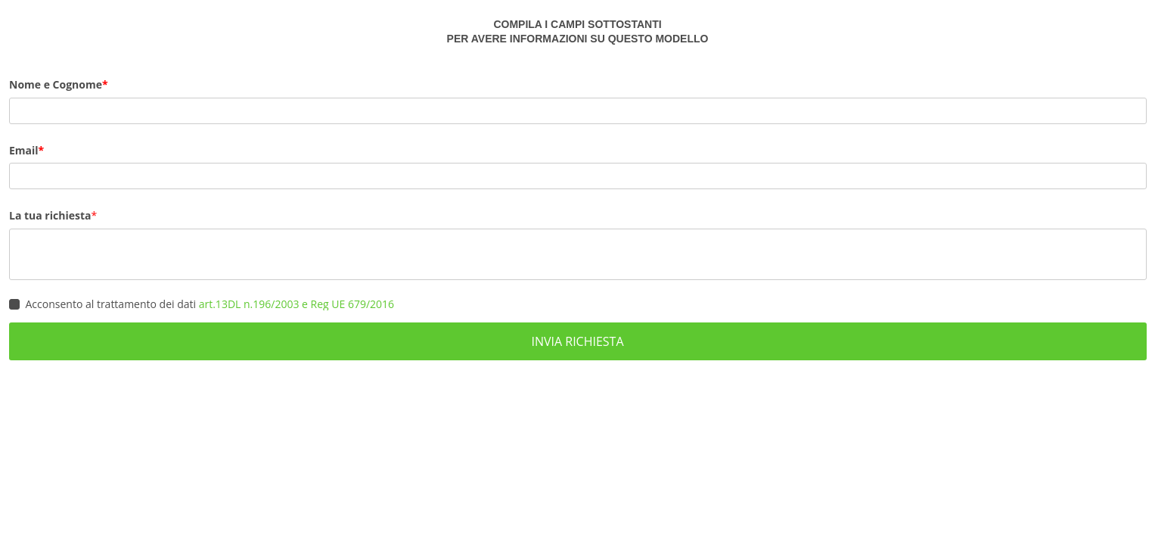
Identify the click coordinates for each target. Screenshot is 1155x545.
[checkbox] (14, 304)
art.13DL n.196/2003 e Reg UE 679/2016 (296, 304)
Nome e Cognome (55, 84)
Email (24, 150)
